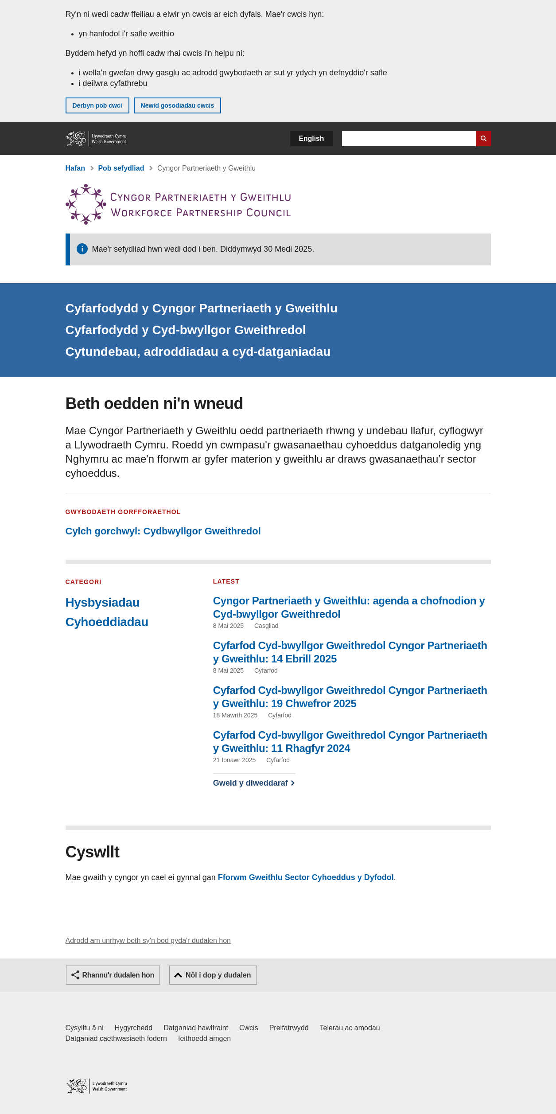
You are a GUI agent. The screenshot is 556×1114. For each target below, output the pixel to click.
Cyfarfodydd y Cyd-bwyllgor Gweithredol (186, 330)
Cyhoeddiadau (107, 622)
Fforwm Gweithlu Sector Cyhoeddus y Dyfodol (306, 877)
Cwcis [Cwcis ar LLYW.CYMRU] (248, 1028)
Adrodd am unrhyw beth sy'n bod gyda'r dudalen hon (148, 940)
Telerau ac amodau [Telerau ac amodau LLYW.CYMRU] (350, 1028)
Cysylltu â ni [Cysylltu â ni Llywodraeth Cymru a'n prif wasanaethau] (85, 1028)
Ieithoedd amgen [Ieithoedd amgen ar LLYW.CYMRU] (204, 1038)
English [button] (311, 138)
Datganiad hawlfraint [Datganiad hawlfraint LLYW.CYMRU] (195, 1028)
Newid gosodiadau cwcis (177, 105)
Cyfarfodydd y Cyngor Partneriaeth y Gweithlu (202, 308)
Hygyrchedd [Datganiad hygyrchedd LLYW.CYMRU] (133, 1028)
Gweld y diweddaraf (250, 783)
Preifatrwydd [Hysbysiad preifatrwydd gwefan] (289, 1028)
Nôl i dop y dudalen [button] (218, 975)
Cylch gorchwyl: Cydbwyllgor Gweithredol (163, 531)
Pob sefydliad (121, 168)
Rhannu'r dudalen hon (118, 975)
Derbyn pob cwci (97, 105)
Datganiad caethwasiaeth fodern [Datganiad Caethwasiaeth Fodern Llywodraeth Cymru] (116, 1038)
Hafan (75, 168)
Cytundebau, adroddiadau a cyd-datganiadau (198, 351)
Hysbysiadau (103, 602)
